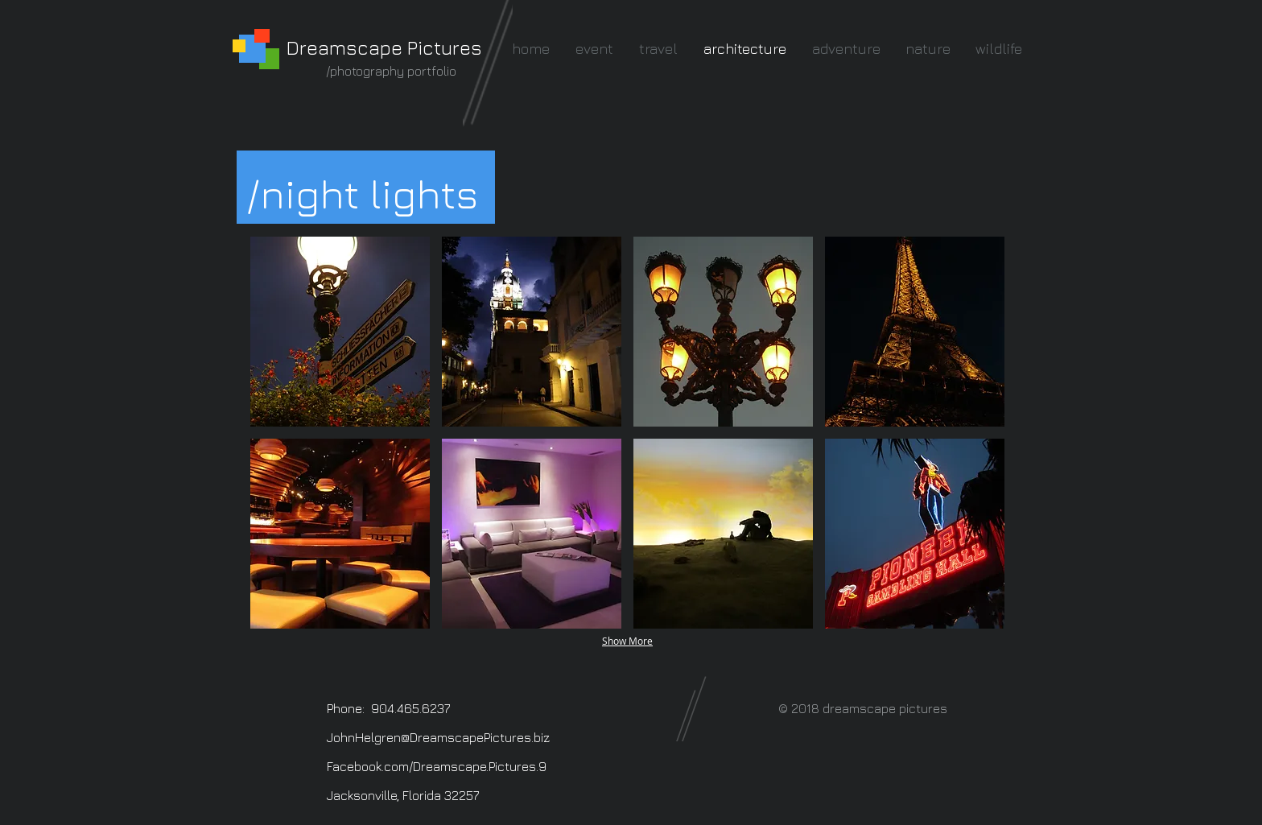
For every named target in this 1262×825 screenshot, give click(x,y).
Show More (627, 640)
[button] (340, 332)
